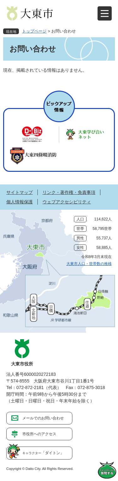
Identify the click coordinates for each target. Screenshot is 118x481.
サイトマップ (19, 192)
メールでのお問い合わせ (43, 418)
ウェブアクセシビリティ (66, 201)
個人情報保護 (19, 201)
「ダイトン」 (43, 453)
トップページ (34, 31)
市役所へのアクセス (39, 434)
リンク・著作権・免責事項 (68, 192)
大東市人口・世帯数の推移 (89, 264)
